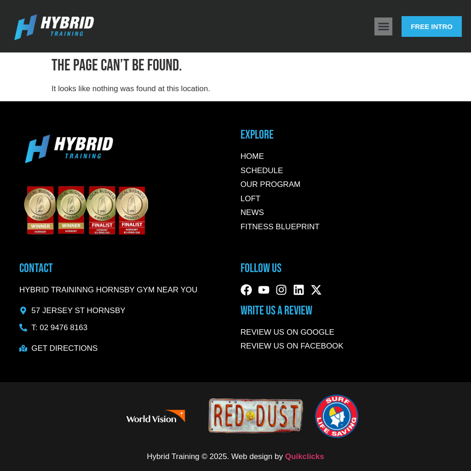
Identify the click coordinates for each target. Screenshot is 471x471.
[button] (383, 26)
